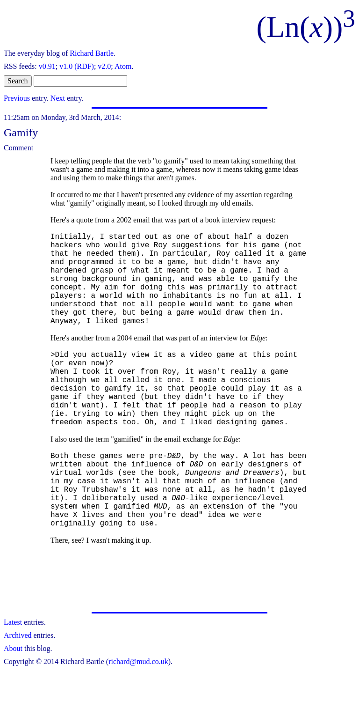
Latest (13, 676)
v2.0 (104, 66)
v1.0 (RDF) (76, 66)
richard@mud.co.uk (138, 716)
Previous (17, 98)
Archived (18, 690)
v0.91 (47, 66)
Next (57, 98)
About (13, 703)
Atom (123, 66)
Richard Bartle (92, 53)
